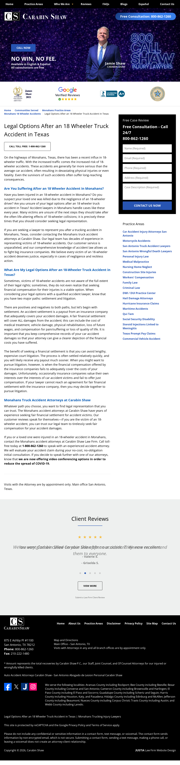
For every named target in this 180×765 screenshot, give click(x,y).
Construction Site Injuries (139, 272)
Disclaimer (114, 623)
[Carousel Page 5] (99, 573)
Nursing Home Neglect (137, 267)
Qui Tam (128, 314)
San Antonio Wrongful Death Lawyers (147, 251)
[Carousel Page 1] (80, 573)
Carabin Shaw (35, 750)
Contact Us (167, 4)
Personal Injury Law (136, 256)
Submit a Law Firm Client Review (90, 597)
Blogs (123, 4)
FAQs (106, 4)
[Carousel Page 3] (90, 573)
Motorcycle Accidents (136, 241)
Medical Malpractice (136, 261)
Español (144, 4)
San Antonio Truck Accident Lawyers (146, 246)
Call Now (23, 48)
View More (90, 585)
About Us (74, 623)
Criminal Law (131, 288)
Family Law (130, 282)
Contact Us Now (147, 205)
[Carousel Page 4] (95, 573)
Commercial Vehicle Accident (141, 339)
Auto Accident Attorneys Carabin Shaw (28, 675)
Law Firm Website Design (155, 750)
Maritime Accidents (135, 309)
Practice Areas (33, 4)
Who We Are (62, 4)
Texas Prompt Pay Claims (139, 333)
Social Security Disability (139, 319)
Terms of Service (101, 725)
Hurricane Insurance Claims (141, 303)
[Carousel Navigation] (90, 573)
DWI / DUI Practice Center (139, 293)
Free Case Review (136, 120)
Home (9, 4)
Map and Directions (66, 640)
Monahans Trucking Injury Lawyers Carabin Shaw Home (35, 16)
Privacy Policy (133, 623)
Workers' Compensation (138, 277)
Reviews (86, 4)
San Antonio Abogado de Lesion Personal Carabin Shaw (88, 675)
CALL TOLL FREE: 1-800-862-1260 (27, 146)
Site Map (152, 623)
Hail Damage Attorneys (138, 298)
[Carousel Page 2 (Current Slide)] (85, 573)
